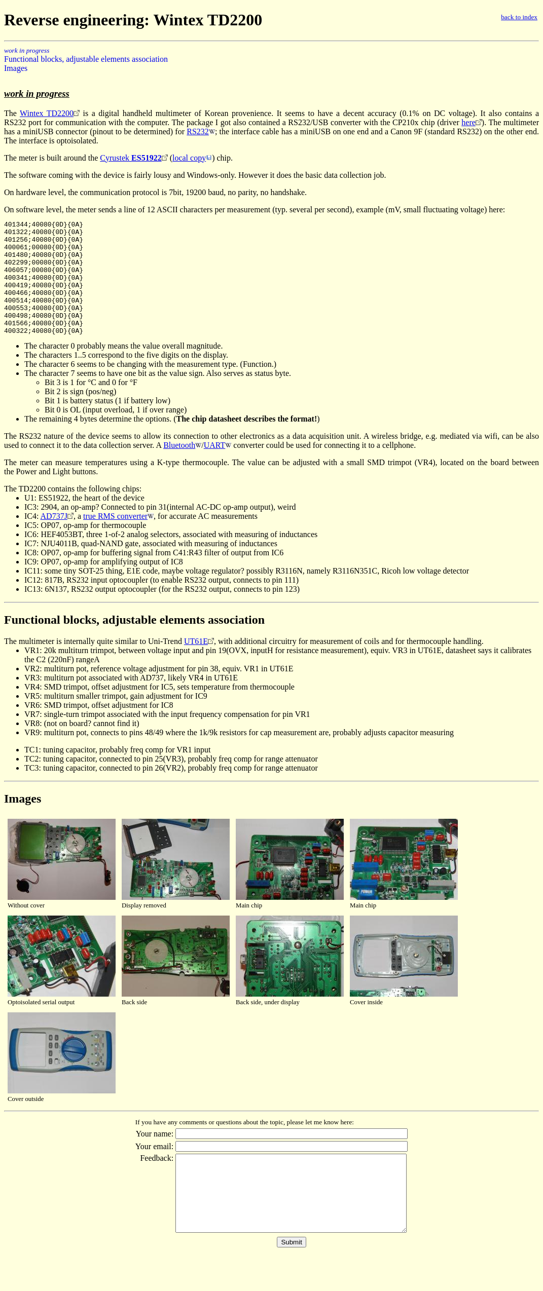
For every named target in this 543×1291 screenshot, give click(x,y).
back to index (519, 17)
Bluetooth (179, 468)
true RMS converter (115, 539)
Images (15, 68)
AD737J (54, 539)
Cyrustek (130, 158)
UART (215, 468)
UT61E (196, 664)
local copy (189, 158)
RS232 (198, 131)
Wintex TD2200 (47, 113)
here (468, 122)
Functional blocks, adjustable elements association (86, 59)
